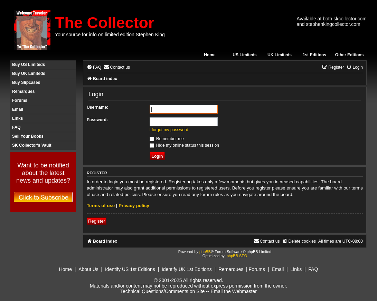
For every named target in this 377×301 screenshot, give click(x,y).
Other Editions (349, 54)
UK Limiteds (279, 54)
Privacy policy (134, 205)
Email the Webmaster (233, 291)
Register (96, 221)
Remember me (167, 138)
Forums (19, 100)
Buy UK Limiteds (28, 73)
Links (17, 118)
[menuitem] (94, 67)
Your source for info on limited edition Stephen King (110, 34)
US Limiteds (244, 54)
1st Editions (314, 54)
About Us (88, 269)
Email (17, 109)
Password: (97, 119)
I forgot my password (169, 129)
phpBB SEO (237, 256)
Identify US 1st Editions (130, 269)
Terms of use (101, 205)
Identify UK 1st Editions (187, 269)
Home (209, 54)
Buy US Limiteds (28, 64)
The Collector (104, 22)
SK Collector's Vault (31, 145)
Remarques (23, 91)
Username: (98, 107)
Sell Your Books (28, 136)
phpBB (205, 252)
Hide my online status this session (184, 145)
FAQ (16, 127)
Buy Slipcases (26, 82)
